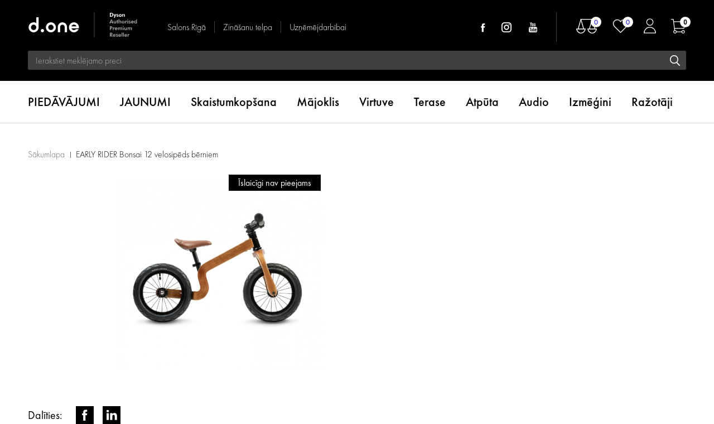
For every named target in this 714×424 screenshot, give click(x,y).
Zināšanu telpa (247, 27)
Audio (534, 102)
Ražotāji (652, 102)
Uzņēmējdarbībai (318, 27)
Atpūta (482, 102)
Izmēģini (590, 102)
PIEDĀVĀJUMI (64, 102)
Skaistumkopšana (234, 102)
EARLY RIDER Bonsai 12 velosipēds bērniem (147, 154)
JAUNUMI (145, 102)
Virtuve (376, 102)
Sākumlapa (46, 154)
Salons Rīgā (186, 27)
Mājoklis (318, 102)
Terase (430, 102)
